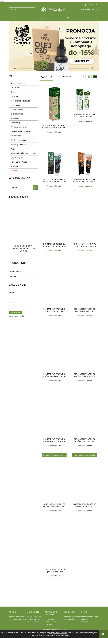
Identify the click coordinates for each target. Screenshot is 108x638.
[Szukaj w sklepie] (52, 18)
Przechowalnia (33, 622)
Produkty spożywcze (19, 127)
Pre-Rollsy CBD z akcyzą (20, 101)
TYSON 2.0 (15, 88)
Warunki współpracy (17, 619)
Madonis (58, 132)
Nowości (14, 166)
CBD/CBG (15, 96)
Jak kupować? (69, 619)
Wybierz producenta (16, 271)
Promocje (14, 171)
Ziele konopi (15, 105)
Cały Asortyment (17, 158)
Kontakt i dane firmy (89, 617)
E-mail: (11, 293)
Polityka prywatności (72, 617)
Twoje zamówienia (35, 617)
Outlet (13, 92)
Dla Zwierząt (16, 136)
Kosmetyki (15, 118)
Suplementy (15, 123)
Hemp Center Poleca (19, 162)
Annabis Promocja (18, 83)
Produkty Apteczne (18, 144)
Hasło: (11, 302)
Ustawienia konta (34, 619)
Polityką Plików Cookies (58, 633)
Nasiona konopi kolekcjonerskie (17, 112)
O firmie (84, 622)
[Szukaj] (68, 18)
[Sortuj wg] (74, 76)
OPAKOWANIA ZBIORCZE (21, 131)
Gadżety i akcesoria (18, 140)
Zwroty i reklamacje (17, 617)
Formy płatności (52, 619)
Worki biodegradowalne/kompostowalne (24, 151)
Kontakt (84, 619)
